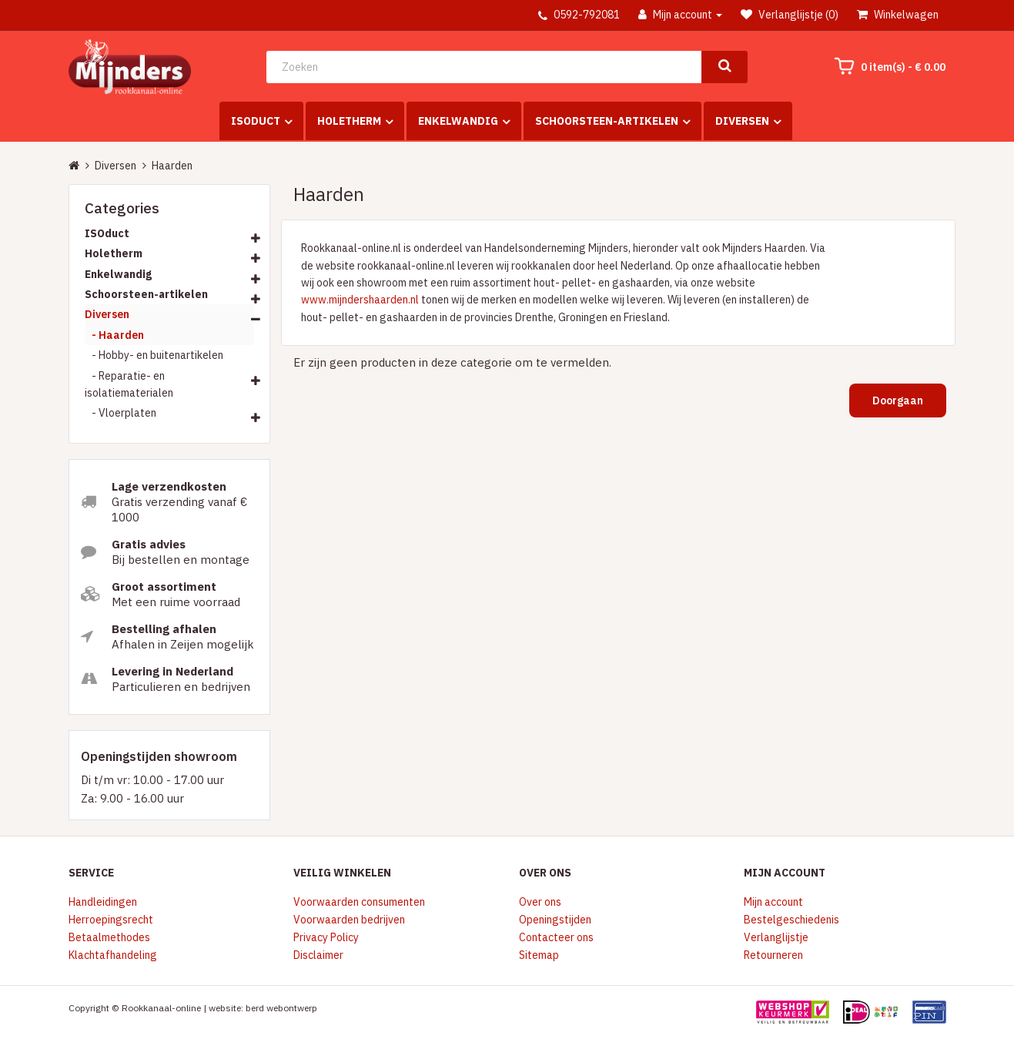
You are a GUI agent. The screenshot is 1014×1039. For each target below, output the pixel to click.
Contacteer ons (556, 937)
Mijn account (773, 902)
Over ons (540, 902)
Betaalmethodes (109, 937)
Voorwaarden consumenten (359, 902)
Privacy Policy (326, 937)
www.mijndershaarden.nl (360, 300)
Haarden (172, 166)
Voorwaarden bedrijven (349, 920)
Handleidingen (103, 902)
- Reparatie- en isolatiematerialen (129, 384)
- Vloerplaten (120, 413)
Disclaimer (318, 955)
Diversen (742, 121)
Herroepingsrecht (111, 920)
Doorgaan (897, 400)
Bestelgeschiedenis (791, 920)
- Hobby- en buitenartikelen (154, 355)
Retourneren (773, 955)
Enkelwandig (458, 121)
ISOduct (255, 121)
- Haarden (114, 335)
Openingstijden (555, 920)
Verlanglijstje (776, 937)
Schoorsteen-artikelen (606, 121)
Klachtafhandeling (113, 955)
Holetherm (349, 121)
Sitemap (539, 955)
